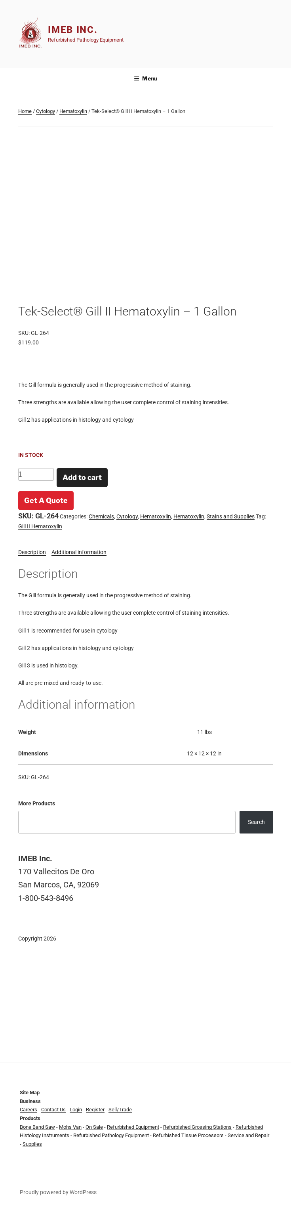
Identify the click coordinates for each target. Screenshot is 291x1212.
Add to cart (82, 477)
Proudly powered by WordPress (58, 1192)
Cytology (45, 111)
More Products (36, 803)
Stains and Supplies (231, 516)
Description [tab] (32, 552)
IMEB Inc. (73, 29)
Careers (28, 1110)
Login (76, 1110)
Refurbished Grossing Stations (197, 1127)
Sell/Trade (120, 1110)
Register (95, 1110)
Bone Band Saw (37, 1127)
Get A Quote (46, 500)
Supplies (32, 1144)
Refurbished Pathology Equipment (111, 1135)
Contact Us (53, 1110)
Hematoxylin (73, 111)
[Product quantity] (36, 474)
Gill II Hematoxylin (40, 526)
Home (25, 111)
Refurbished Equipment (133, 1127)
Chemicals (101, 516)
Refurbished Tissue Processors (188, 1135)
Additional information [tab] (79, 552)
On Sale (94, 1127)
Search (256, 822)
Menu (145, 78)
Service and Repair (248, 1135)
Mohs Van (70, 1127)
